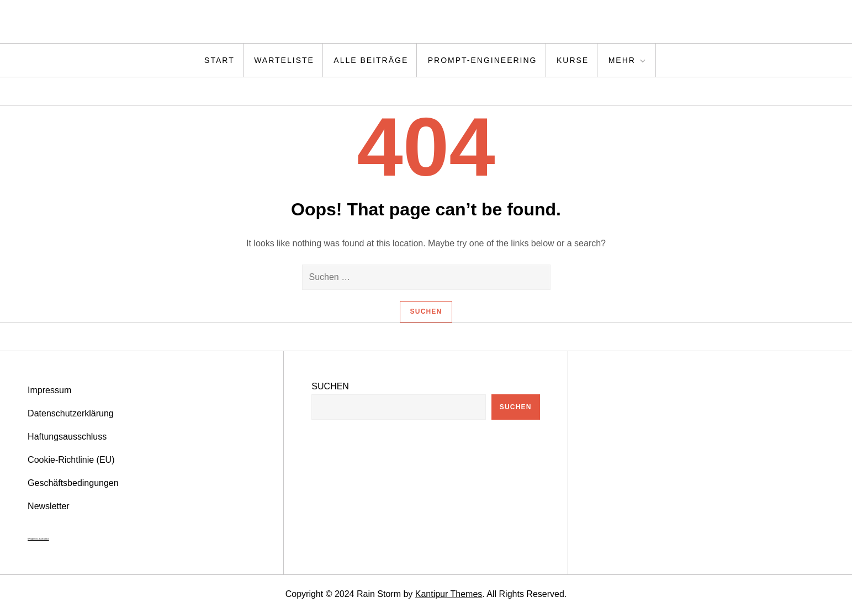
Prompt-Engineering (482, 60)
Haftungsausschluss (67, 436)
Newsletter (49, 506)
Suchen (330, 386)
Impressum (49, 390)
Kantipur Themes (449, 594)
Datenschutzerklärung (71, 413)
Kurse (573, 60)
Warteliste (284, 60)
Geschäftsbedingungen (73, 483)
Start (219, 60)
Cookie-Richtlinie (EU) (71, 459)
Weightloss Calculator (38, 538)
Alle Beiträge (371, 60)
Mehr (627, 60)
